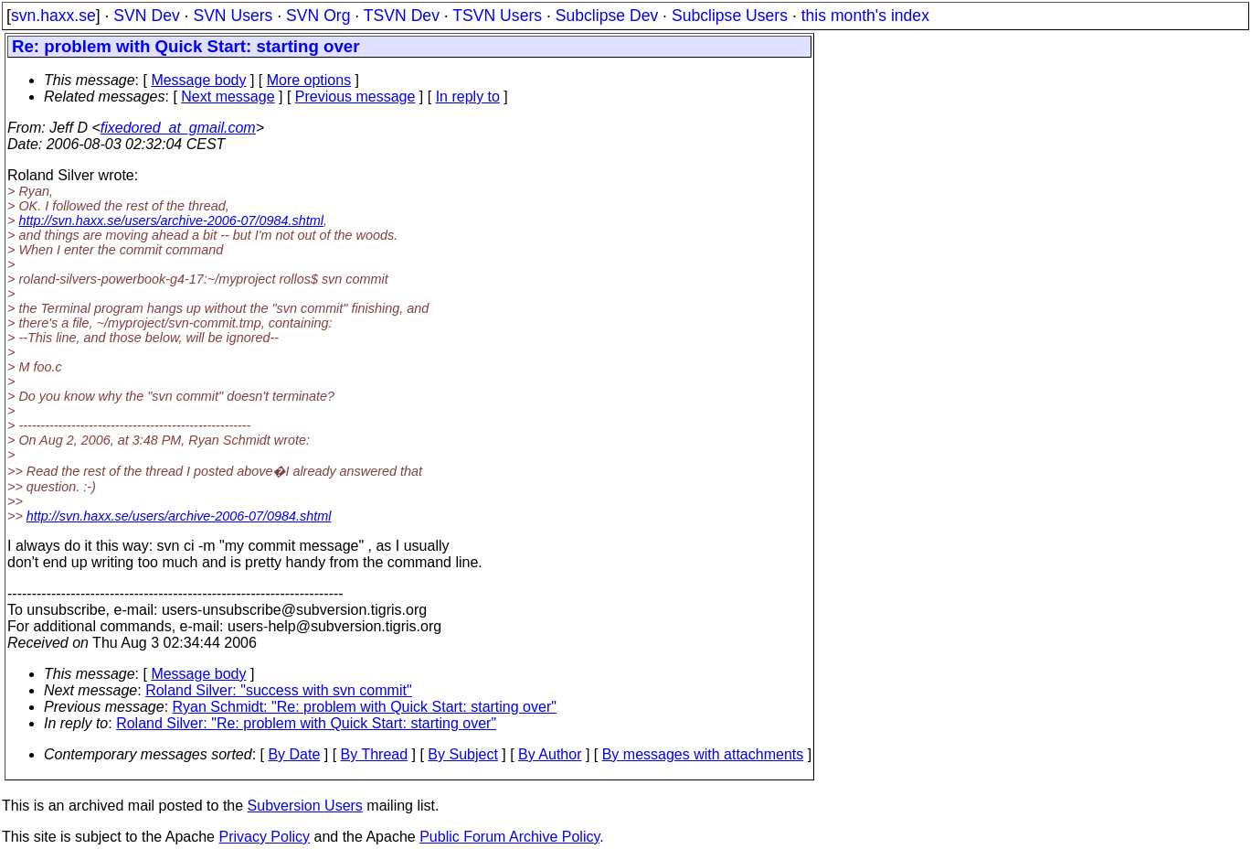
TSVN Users (497, 15)
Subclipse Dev (607, 15)
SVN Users (232, 15)
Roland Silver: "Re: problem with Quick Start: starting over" (306, 723)
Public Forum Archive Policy (509, 836)
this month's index (865, 15)
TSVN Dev (402, 15)
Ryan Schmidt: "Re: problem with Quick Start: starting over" (365, 707)
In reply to (468, 96)
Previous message (355, 96)
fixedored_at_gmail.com (178, 127)
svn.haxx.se (53, 15)
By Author (549, 754)
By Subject (462, 754)
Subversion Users (305, 805)
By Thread (374, 754)
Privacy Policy (264, 836)
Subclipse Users (730, 15)
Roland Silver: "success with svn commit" (278, 690)
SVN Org (318, 15)
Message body (198, 80)
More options (309, 80)
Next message (227, 96)
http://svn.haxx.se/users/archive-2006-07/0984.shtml (170, 220)
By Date (294, 754)
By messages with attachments (703, 754)
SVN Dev (146, 15)
